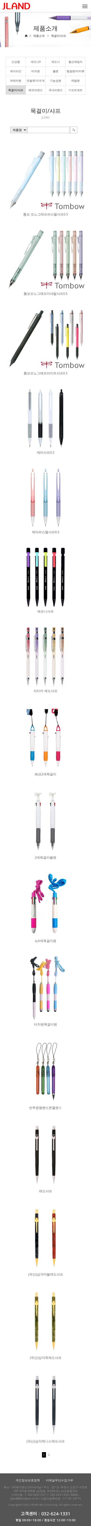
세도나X (36, 62)
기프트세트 (75, 90)
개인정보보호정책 (27, 1480)
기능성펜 (55, 81)
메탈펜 (75, 81)
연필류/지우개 (36, 81)
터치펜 (35, 71)
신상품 (15, 62)
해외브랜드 (36, 90)
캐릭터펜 (15, 81)
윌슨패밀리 (75, 62)
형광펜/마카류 (75, 71)
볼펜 (55, 71)
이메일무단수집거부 (59, 1480)
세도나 (55, 62)
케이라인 (15, 71)
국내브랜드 (56, 90)
